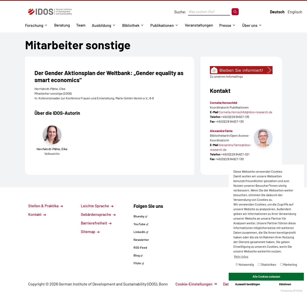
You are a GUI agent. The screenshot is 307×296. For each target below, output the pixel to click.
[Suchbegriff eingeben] (209, 11)
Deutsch (277, 11)
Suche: (180, 11)
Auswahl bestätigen (247, 284)
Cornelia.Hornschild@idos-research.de (245, 112)
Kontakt (37, 214)
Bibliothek (130, 25)
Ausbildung (101, 25)
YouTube (141, 224)
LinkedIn (141, 232)
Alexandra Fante (221, 131)
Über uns (249, 25)
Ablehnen (285, 284)
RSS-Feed (140, 247)
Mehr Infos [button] (241, 256)
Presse (225, 25)
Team (81, 25)
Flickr (139, 263)
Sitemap (90, 231)
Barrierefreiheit (96, 223)
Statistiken (267, 264)
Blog (138, 255)
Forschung (34, 25)
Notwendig (245, 264)
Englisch (295, 11)
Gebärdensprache (98, 214)
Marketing (288, 264)
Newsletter (141, 239)
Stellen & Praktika (45, 205)
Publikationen (162, 25)
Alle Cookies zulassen (266, 276)
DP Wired (297, 290)
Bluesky (140, 216)
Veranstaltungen (199, 25)
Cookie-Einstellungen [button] (196, 284)
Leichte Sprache (97, 205)
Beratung (62, 25)
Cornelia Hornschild (223, 102)
